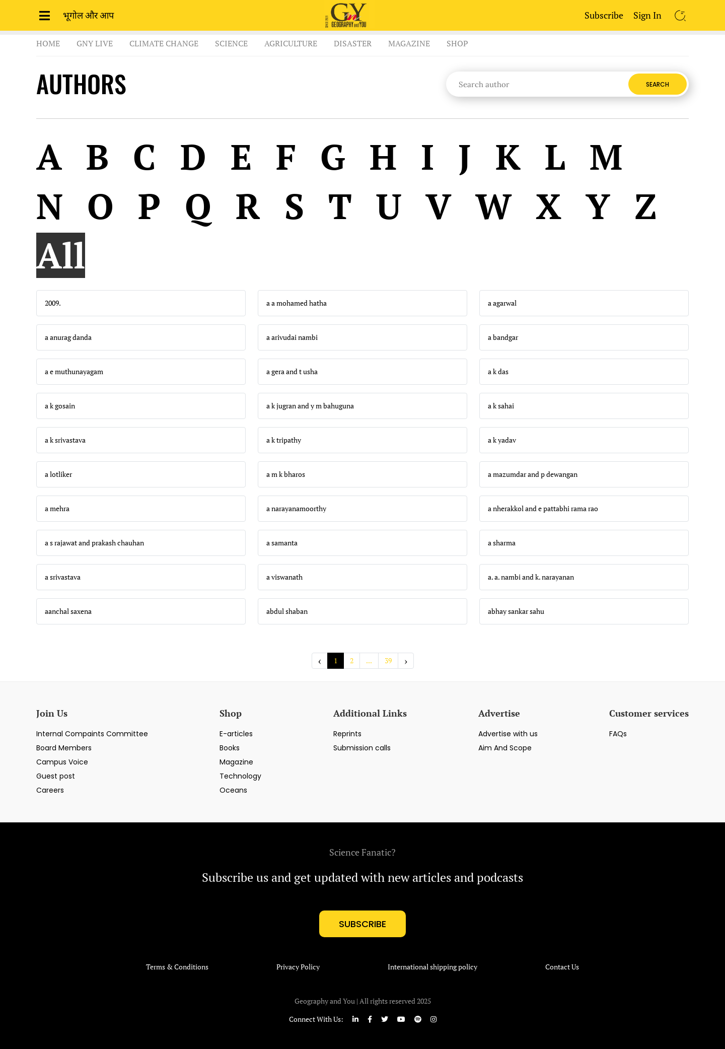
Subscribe (604, 15)
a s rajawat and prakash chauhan (94, 542)
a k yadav (502, 440)
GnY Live (95, 43)
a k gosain (60, 405)
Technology (240, 776)
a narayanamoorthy (296, 508)
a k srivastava (65, 440)
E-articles (236, 733)
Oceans (233, 790)
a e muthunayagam (74, 371)
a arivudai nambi (292, 337)
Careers (50, 790)
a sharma (502, 542)
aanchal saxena (68, 611)
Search (657, 84)
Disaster (353, 43)
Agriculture (290, 43)
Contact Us (562, 966)
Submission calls (362, 747)
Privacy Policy (298, 966)
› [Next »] (405, 660)
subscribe (362, 924)
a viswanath (284, 577)
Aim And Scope (505, 747)
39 (388, 660)
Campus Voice (62, 761)
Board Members (64, 747)
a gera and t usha (292, 371)
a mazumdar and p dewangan (532, 474)
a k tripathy (283, 440)
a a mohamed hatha (296, 303)
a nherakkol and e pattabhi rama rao (543, 508)
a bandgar (503, 337)
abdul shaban (287, 611)
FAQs (618, 733)
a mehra (57, 508)
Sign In (647, 15)
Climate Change (163, 43)
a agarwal (502, 303)
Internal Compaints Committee (92, 733)
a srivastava (63, 577)
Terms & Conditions (177, 966)
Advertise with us (508, 733)
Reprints (347, 733)
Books (230, 747)
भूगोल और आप (88, 15)
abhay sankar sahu (516, 611)
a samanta (282, 542)
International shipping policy (432, 966)
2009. (53, 303)
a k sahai (501, 405)
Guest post (55, 776)
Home (48, 43)
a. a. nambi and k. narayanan (531, 577)
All (60, 255)
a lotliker (58, 474)
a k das (498, 371)
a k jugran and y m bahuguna (310, 405)
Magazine (409, 43)
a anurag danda (68, 337)
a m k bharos (285, 474)
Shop (457, 43)
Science (231, 43)
